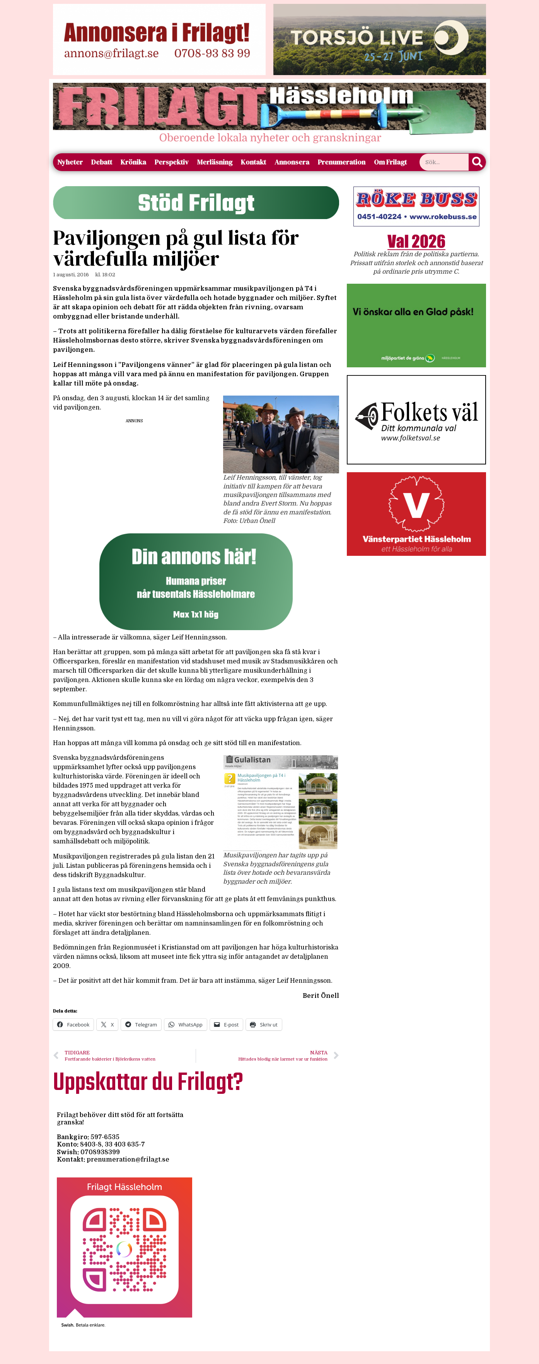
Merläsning (214, 162)
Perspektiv (172, 162)
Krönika (133, 162)
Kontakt (253, 162)
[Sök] (477, 162)
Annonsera (292, 162)
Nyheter (70, 162)
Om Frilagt (390, 162)
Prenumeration (341, 162)
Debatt (101, 162)
